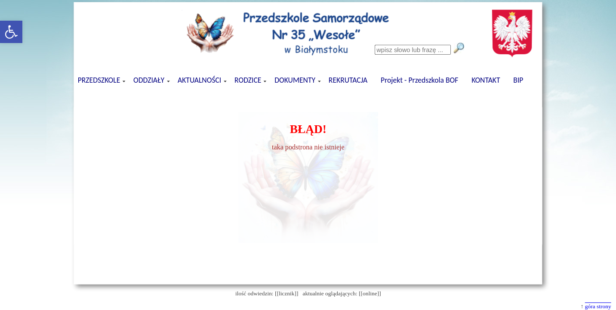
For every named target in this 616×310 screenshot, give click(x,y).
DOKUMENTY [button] (295, 80)
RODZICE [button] (248, 80)
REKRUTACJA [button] (347, 80)
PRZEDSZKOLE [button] (99, 80)
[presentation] (307, 98)
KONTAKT (485, 80)
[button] (11, 32)
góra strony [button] (598, 306)
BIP (518, 80)
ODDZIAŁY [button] (149, 80)
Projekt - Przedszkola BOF (419, 80)
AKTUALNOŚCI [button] (200, 80)
